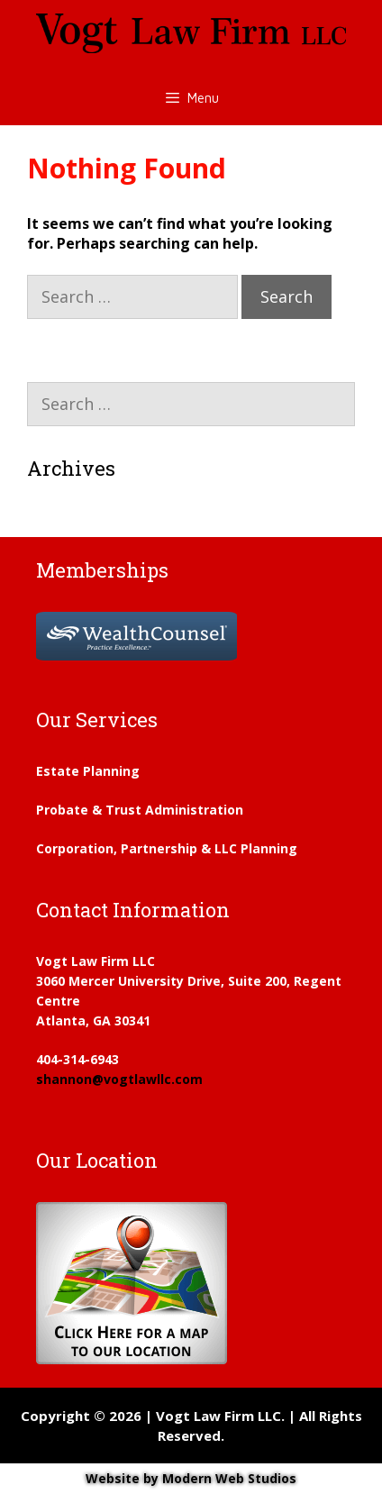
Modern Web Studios (229, 1478)
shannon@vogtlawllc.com (119, 1079)
